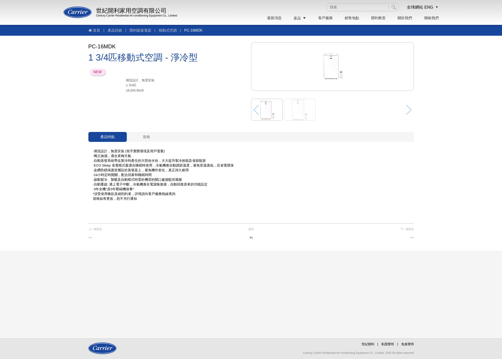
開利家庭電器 (140, 30)
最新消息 (274, 18)
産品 (300, 18)
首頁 (96, 30)
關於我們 (405, 18)
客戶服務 (325, 18)
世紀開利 (368, 344)
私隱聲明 (387, 344)
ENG (428, 7)
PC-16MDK (193, 30)
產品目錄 (115, 30)
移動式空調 (168, 30)
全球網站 (415, 7)
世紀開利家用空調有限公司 (131, 10)
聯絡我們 (431, 18)
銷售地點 (352, 18)
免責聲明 (407, 344)
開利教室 (378, 18)
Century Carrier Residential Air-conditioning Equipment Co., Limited (136, 15)
